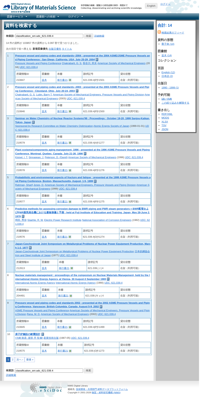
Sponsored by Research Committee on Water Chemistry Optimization (54, 125)
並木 (44, 80)
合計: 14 (165, 25)
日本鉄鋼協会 (142, 251)
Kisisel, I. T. (21, 157)
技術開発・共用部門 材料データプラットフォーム (102, 389)
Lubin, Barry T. (44, 94)
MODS (165, 117)
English (151, 5)
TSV (164, 125)
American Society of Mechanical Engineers (121, 63)
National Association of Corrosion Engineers (107, 220)
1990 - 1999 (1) (170, 87)
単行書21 (62, 80)
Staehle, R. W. (35, 220)
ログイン (165, 4)
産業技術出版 (51, 337)
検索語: (10, 35)
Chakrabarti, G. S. (72, 63)
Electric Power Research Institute (62, 220)
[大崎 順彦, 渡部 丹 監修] (29, 337)
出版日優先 (55, 48)
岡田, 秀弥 (21, 220)
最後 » (29, 359)
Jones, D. (38, 185)
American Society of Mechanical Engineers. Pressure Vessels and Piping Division (98, 94)
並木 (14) (167, 55)
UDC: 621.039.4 (28, 67)
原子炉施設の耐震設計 (27, 334)
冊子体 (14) (168, 43)
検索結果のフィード (173, 32)
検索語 (10, 370)
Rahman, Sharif (24, 185)
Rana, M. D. (33, 314)
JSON (165, 129)
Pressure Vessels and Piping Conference (38, 63)
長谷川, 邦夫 (90, 63)
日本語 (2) (167, 76)
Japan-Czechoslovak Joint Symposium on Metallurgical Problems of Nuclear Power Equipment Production (74, 251)
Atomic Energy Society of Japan (111, 125)
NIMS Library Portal (38, 7)
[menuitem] (16, 16)
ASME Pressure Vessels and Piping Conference (42, 310)
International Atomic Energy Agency (35, 282)
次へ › (20, 359)
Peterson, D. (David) (56, 157)
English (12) (168, 72)
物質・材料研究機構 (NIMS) (106, 392)
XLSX (165, 121)
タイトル (67, 48)
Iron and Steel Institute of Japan (33, 255)
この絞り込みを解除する (175, 102)
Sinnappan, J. (36, 157)
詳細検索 (99, 35)
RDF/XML (167, 114)
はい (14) (167, 98)
